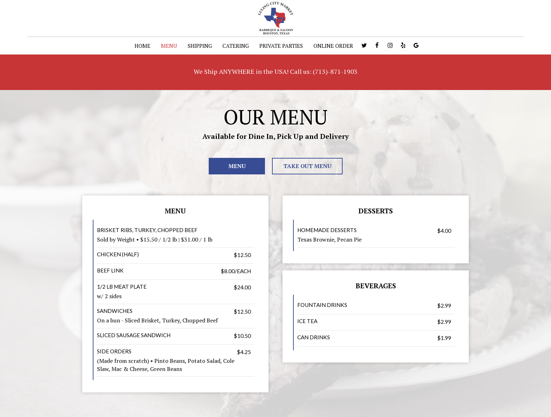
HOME (142, 45)
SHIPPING (200, 45)
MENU (169, 45)
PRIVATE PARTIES (281, 45)
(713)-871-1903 (335, 71)
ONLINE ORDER (333, 45)
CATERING (235, 45)
